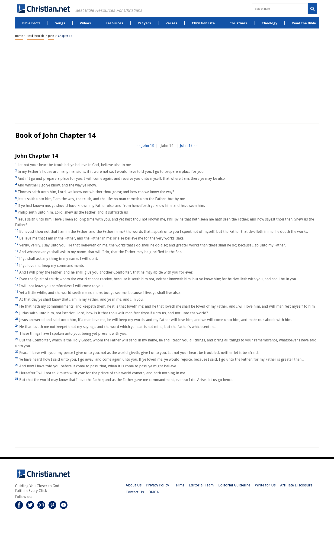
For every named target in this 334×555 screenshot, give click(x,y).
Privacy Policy (157, 485)
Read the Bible (35, 36)
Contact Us (135, 492)
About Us (133, 485)
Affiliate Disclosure (296, 485)
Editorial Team (201, 485)
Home (19, 36)
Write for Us (265, 485)
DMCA (153, 492)
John (51, 36)
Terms (179, 485)
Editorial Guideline (234, 485)
